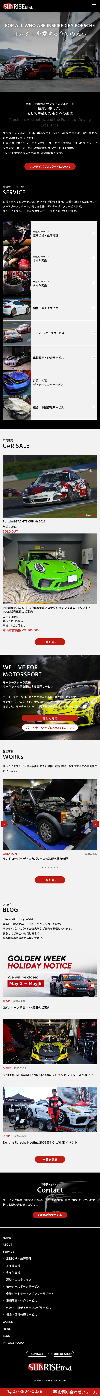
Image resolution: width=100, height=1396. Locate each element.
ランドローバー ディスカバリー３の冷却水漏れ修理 (35, 858)
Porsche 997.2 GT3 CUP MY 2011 (24, 521)
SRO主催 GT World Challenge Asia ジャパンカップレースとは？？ (48, 1075)
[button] (4, 824)
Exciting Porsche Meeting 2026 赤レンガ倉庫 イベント (40, 1142)
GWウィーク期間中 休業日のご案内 (26, 1007)
